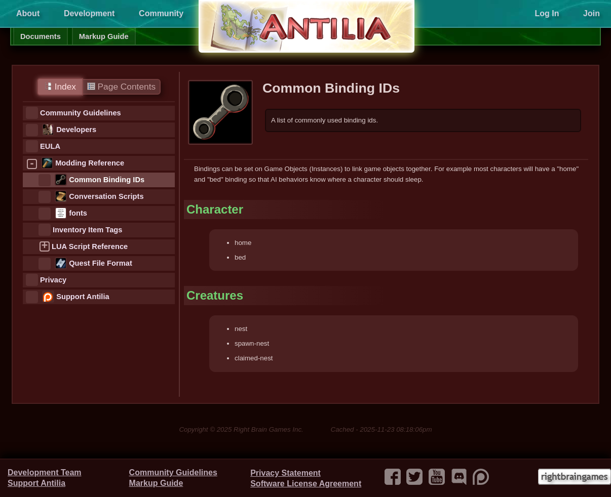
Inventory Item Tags (87, 230)
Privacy (53, 280)
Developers (76, 130)
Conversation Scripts (106, 196)
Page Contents (121, 86)
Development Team (45, 472)
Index (60, 86)
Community (161, 13)
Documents (40, 36)
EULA (50, 146)
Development (89, 13)
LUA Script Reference (90, 246)
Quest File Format (100, 263)
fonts (78, 213)
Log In (546, 13)
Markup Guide (104, 36)
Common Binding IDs (106, 180)
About (28, 13)
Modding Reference (89, 163)
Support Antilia (82, 297)
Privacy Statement (285, 473)
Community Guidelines (80, 113)
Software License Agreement (305, 483)
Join (591, 13)
